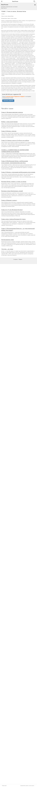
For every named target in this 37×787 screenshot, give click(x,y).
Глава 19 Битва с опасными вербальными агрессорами (18, 172)
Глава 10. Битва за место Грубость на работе (15, 140)
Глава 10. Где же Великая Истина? (12, 209)
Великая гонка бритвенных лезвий (12, 191)
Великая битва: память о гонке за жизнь (13, 181)
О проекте (15, 259)
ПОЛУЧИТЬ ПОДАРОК (8, 100)
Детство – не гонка (7, 249)
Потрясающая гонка (7, 239)
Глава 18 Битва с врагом (8, 131)
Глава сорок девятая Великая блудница (13, 219)
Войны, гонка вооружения (9, 121)
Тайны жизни (4, 785)
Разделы (20, 259)
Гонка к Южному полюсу (9, 200)
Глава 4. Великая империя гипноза (12, 112)
